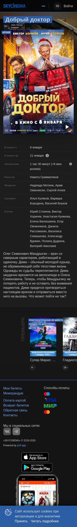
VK (7, 431)
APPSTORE (35, 456)
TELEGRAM (16, 431)
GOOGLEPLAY (37, 467)
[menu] (38, 6)
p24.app (21, 445)
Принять (21, 521)
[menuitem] (43, 6)
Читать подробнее (45, 521)
